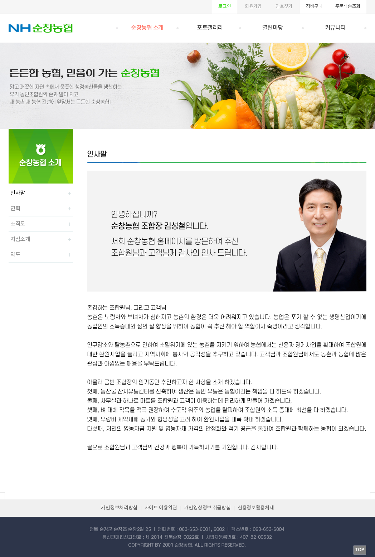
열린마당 (272, 28)
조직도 (17, 224)
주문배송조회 (347, 6)
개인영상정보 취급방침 (207, 508)
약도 (15, 254)
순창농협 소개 (147, 28)
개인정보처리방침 (119, 508)
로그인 (224, 6)
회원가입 (253, 6)
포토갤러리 (210, 28)
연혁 (15, 208)
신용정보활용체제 (256, 508)
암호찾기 (284, 6)
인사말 (17, 193)
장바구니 (314, 6)
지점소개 (20, 239)
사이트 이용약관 (161, 508)
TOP (359, 550)
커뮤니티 (335, 28)
